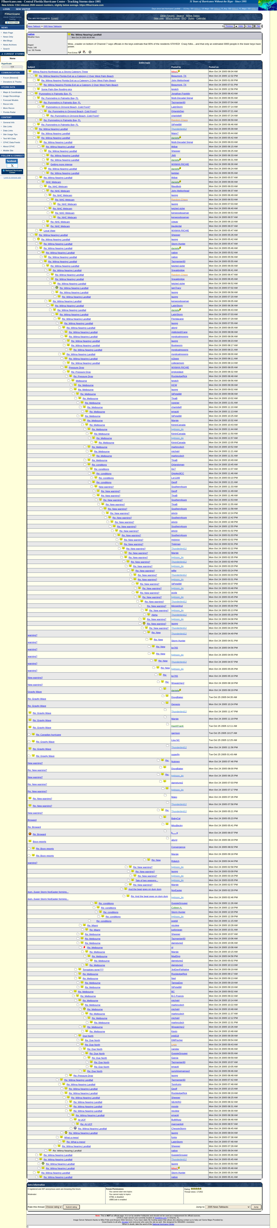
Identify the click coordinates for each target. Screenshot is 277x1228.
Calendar (201, 18)
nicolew (175, 925)
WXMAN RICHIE (180, 164)
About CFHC (9, 146)
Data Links (8, 130)
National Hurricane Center (163, 1224)
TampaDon (177, 982)
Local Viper (49, 230)
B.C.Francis (177, 996)
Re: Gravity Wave (37, 698)
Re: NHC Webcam (57, 186)
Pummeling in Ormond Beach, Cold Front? (68, 107)
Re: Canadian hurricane (48, 734)
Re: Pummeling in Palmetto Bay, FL (59, 98)
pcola (174, 592)
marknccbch (177, 447)
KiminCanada (178, 424)
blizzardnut (177, 606)
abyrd (174, 327)
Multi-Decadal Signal (182, 98)
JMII (173, 155)
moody (174, 1106)
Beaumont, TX (178, 76)
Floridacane (177, 318)
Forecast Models (10, 100)
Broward (32, 820)
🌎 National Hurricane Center (12, 171)
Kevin (174, 1031)
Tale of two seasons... (146, 880)
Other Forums (167, 15)
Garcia (174, 1057)
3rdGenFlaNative (180, 969)
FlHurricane (12, 14)
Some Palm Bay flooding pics (56, 89)
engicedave (177, 371)
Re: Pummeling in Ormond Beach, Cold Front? (72, 111)
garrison (175, 733)
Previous (228, 26)
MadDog (175, 956)
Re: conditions (99, 464)
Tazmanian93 (178, 102)
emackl (175, 411)
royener (175, 402)
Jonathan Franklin (180, 93)
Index (239, 26)
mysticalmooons (179, 336)
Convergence (178, 847)
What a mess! (71, 1137)
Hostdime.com (161, 1218)
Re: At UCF (86, 1124)
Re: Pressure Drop (81, 372)
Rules (191, 18)
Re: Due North (92, 1040)
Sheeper (175, 151)
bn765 (174, 647)
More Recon (8, 108)
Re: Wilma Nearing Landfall (53, 129)
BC (173, 991)
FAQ (184, 18)
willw (173, 570)
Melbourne (81, 380)
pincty (174, 513)
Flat (256, 26)
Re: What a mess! (76, 1142)
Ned (173, 978)
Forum (6, 77)
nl (172, 947)
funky (174, 1137)
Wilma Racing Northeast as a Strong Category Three (60, 71)
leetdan (175, 173)
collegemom (177, 363)
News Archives (10, 44)
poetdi (174, 921)
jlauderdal (176, 226)
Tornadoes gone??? (93, 969)
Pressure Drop (76, 367)
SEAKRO (176, 1102)
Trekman (176, 544)
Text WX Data (9, 138)
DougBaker (177, 697)
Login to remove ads (12, 177)
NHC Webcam (53, 182)
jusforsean (176, 929)
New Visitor (23, 9)
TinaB (174, 398)
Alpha (154, 615)
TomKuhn (176, 1084)
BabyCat (175, 818)
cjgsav (174, 221)
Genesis (175, 704)
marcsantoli (177, 1124)
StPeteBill (176, 124)
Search (6, 49)
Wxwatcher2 (177, 683)
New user (159, 18)
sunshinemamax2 (180, 1071)
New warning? (106, 486)
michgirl (175, 451)
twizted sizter (178, 208)
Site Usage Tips (10, 134)
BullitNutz (176, 1119)
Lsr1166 (175, 477)
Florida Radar (9, 112)
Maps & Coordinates (12, 92)
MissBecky (177, 825)
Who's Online (173, 18)
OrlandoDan (177, 111)
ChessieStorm (178, 1128)
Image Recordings (11, 96)
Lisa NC (175, 740)
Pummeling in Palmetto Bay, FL (55, 93)
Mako (174, 797)
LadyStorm (177, 106)
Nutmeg (175, 761)
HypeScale (6, 64)
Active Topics (193, 15)
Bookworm (176, 345)
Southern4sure (179, 486)
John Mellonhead (180, 80)
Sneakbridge (178, 270)
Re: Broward (34, 827)
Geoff (174, 482)
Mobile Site (8, 150)
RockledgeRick (179, 376)
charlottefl (176, 115)
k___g (174, 832)
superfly (175, 754)
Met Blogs (7, 40)
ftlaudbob (176, 186)
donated (125, 1222)
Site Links (7, 126)
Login (6, 9)
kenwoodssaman (180, 212)
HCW (174, 385)
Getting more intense (61, 164)
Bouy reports (39, 841)
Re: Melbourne (85, 385)
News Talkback (34, 26)
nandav (175, 1049)
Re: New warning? (110, 491)
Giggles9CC (177, 473)
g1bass (175, 358)
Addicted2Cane (179, 332)
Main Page (8, 32)
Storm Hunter (178, 243)
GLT (173, 469)
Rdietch (175, 861)
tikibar (174, 146)
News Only (8, 37)
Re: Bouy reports (45, 848)
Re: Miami (92, 925)
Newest (13, 77)
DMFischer (177, 1040)
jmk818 (175, 1035)
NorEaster (176, 890)
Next (248, 26)
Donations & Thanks (12, 82)
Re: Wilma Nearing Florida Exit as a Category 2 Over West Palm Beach (76, 76)
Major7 (175, 133)
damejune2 (177, 782)
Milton (197, 9)
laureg (174, 195)
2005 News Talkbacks (52, 26)
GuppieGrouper (179, 903)
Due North (88, 1036)
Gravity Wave (35, 691)
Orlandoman (177, 464)
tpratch (175, 89)
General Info (8, 122)
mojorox (175, 539)
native (31, 34)
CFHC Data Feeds (11, 142)
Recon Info (8, 104)
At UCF (82, 1119)
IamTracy (176, 288)
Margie (175, 420)
